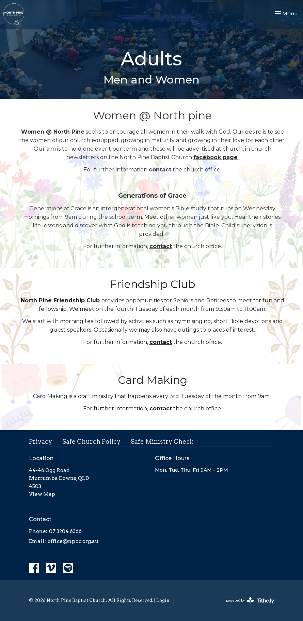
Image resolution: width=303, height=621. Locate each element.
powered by (250, 600)
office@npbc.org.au (73, 541)
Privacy (40, 441)
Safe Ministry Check (162, 441)
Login (163, 600)
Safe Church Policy (91, 441)
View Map (42, 494)
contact (160, 169)
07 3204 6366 (65, 531)
